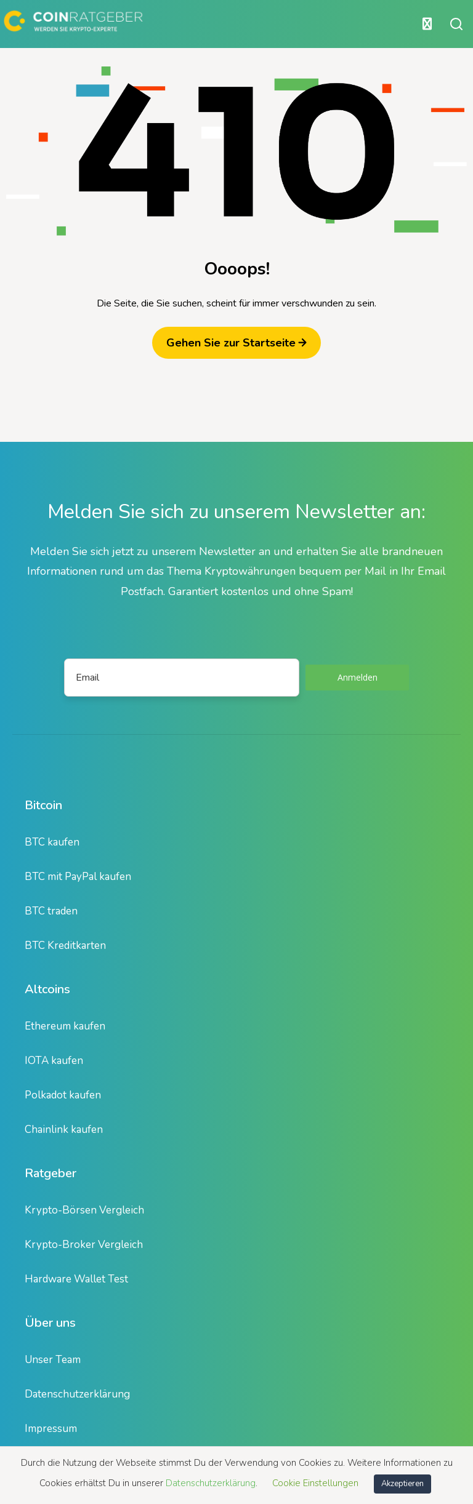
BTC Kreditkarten (65, 945)
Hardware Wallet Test (76, 1279)
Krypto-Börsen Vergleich (84, 1210)
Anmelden (358, 677)
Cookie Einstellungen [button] (315, 1483)
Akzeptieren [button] (402, 1483)
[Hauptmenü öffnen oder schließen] (220, 24)
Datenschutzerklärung (77, 1394)
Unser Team (53, 1360)
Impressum (51, 1429)
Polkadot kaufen (63, 1095)
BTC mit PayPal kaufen (78, 877)
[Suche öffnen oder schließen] (456, 24)
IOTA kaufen (54, 1061)
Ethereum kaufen (65, 1026)
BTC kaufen (52, 842)
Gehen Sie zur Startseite (236, 342)
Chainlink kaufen (64, 1129)
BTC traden (51, 911)
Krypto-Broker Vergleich (84, 1245)
